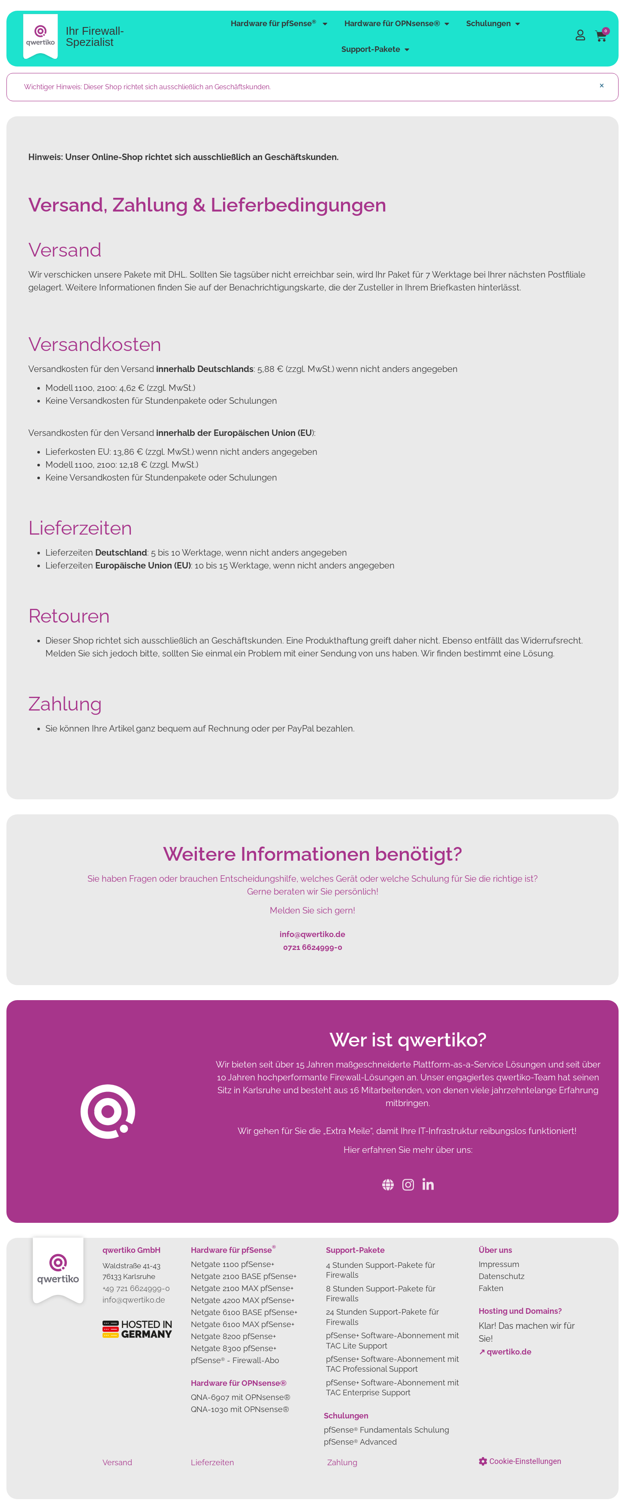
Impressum (499, 1264)
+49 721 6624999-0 (136, 1288)
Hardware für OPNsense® (396, 23)
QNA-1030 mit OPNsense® (240, 1409)
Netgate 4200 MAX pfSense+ (242, 1300)
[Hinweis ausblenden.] (601, 85)
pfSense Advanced (360, 1441)
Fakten (491, 1288)
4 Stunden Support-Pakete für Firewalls (380, 1270)
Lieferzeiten (212, 1462)
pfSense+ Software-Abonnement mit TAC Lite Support (392, 1340)
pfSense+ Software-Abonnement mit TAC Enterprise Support (392, 1387)
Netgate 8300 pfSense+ (233, 1348)
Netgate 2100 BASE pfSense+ (243, 1276)
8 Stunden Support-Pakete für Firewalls (380, 1293)
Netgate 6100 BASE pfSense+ (244, 1312)
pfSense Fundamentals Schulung (386, 1429)
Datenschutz (502, 1276)
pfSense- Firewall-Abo (235, 1360)
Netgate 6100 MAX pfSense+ (242, 1324)
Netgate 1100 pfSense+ (232, 1264)
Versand (117, 1462)
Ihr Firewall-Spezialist (95, 36)
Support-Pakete (375, 49)
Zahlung (342, 1462)
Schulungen (493, 23)
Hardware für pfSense (279, 23)
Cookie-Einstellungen (525, 1461)
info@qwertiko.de (134, 1299)
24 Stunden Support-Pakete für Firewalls (382, 1316)
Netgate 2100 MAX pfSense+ (242, 1288)
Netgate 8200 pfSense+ (233, 1336)
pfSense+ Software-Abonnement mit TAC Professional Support (392, 1364)
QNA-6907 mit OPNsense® (240, 1397)
